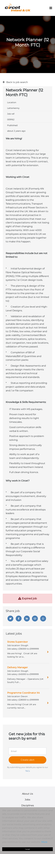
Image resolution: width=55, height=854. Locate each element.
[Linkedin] (27, 618)
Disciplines (27, 805)
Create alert (27, 759)
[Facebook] (19, 618)
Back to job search (17, 82)
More (44, 842)
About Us (27, 793)
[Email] (35, 618)
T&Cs (27, 771)
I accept (27, 849)
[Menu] (50, 7)
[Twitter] (10, 618)
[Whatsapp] (43, 618)
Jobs (27, 799)
